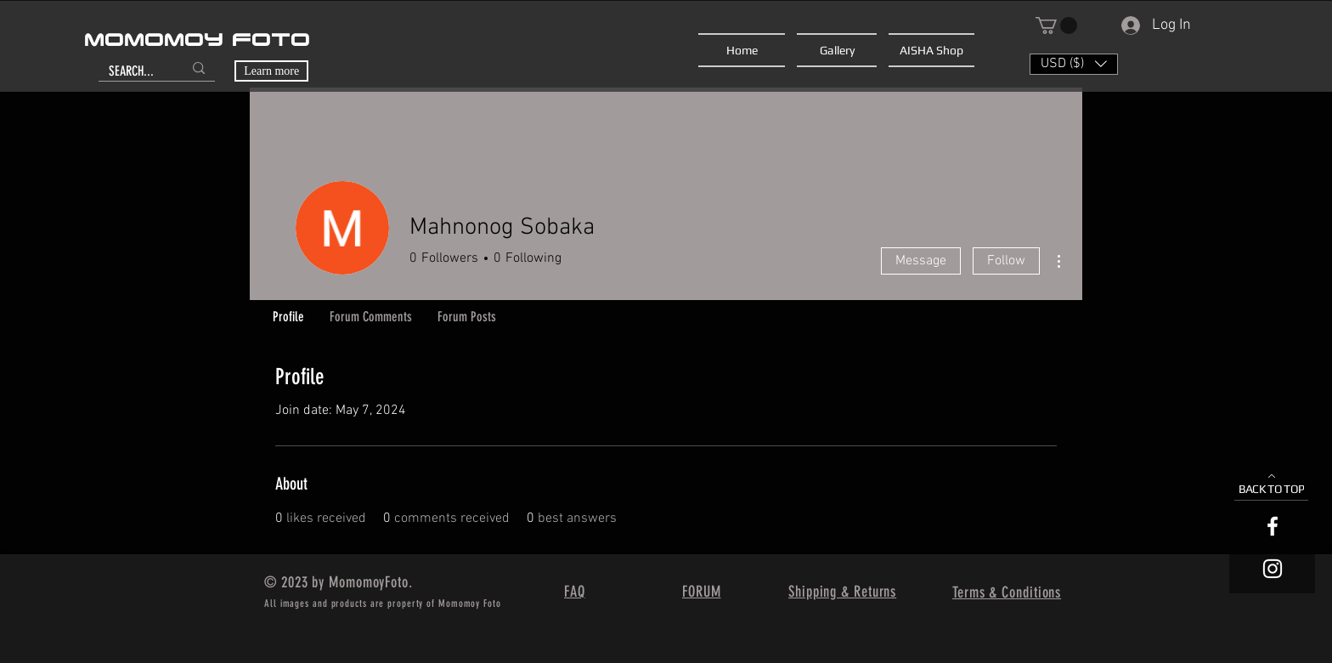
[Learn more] (271, 71)
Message (920, 260)
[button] (1056, 25)
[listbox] (1074, 64)
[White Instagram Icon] (1272, 568)
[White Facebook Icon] (1272, 526)
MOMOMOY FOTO (197, 40)
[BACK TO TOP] (1271, 484)
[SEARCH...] (133, 71)
